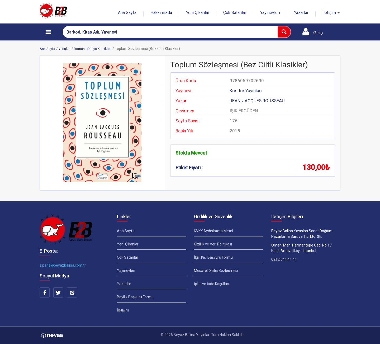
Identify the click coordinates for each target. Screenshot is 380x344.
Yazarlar (301, 12)
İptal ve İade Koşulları (211, 284)
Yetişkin (64, 49)
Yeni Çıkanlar (197, 12)
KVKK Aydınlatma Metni (213, 231)
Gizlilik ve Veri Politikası (213, 244)
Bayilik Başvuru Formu (135, 297)
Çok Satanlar (234, 12)
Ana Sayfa (127, 12)
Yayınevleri (270, 12)
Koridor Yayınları (246, 90)
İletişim (123, 310)
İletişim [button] (331, 12)
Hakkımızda (161, 12)
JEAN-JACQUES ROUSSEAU (257, 100)
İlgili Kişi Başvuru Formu (213, 257)
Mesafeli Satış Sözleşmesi (216, 270)
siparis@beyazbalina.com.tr (63, 265)
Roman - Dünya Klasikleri (92, 49)
